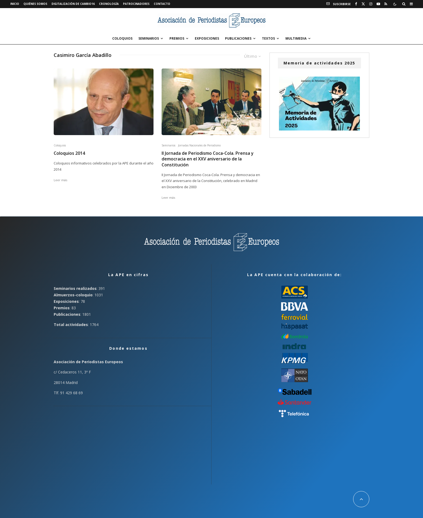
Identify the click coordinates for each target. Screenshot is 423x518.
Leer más (60, 180)
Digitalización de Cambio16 (73, 4)
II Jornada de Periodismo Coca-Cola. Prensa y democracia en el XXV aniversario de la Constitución (208, 159)
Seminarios (148, 38)
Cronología (109, 4)
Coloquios (122, 38)
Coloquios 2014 (69, 153)
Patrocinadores (136, 4)
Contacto (162, 4)
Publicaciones (238, 38)
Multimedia (295, 38)
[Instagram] (370, 4)
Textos (268, 38)
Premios (176, 38)
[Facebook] (356, 4)
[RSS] (385, 4)
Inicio (14, 4)
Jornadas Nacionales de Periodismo (199, 145)
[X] (363, 4)
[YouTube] (378, 4)
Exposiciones (207, 38)
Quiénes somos (35, 4)
